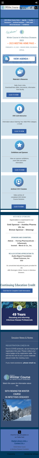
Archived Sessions (18, 22)
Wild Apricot (19, 454)
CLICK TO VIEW (13, 95)
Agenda (24, 20)
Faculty (30, 20)
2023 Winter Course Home (12, 20)
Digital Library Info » (19, 441)
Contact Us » (19, 443)
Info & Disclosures (14, 25)
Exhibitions (25, 25)
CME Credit (29, 22)
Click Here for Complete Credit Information (16, 291)
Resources (7, 22)
